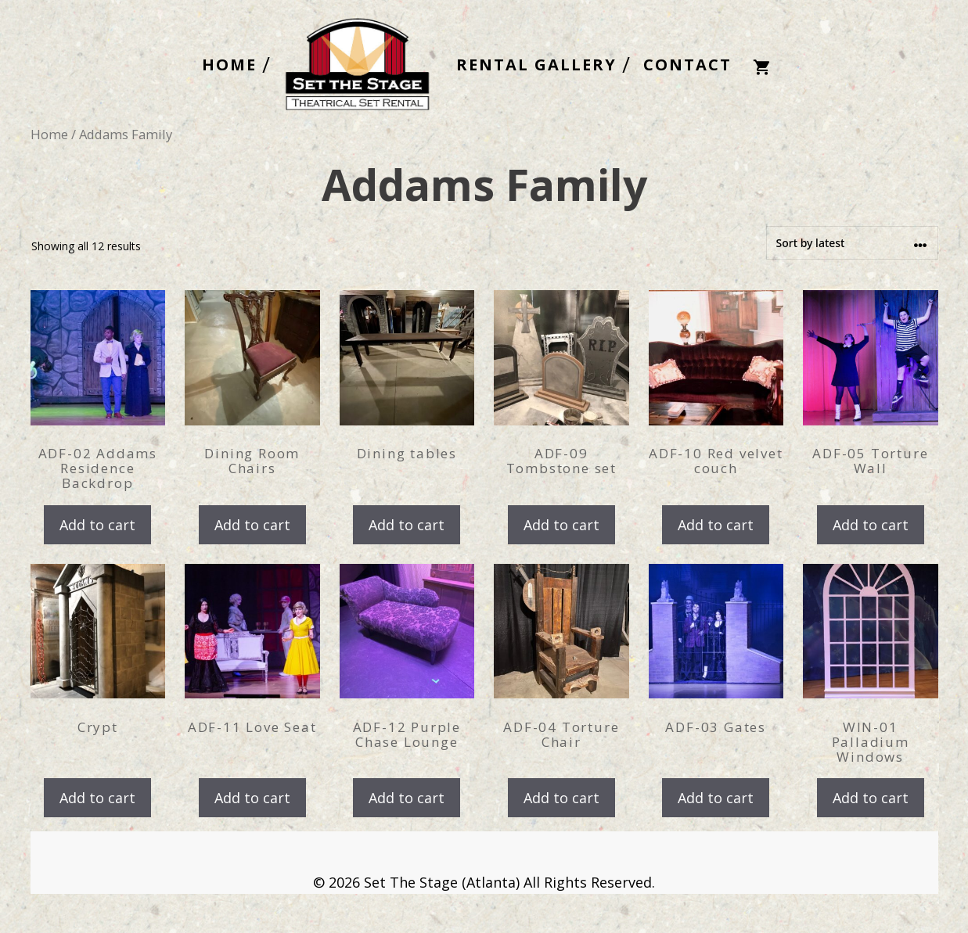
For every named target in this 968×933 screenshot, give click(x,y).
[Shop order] (852, 243)
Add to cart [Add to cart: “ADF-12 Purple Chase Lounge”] (406, 797)
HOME (229, 65)
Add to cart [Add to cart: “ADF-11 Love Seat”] (252, 797)
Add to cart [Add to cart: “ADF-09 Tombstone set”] (561, 524)
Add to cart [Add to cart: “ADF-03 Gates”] (716, 797)
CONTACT (687, 65)
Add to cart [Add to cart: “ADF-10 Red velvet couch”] (716, 524)
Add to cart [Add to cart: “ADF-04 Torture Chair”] (561, 797)
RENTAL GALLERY (536, 65)
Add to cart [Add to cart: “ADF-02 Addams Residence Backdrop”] (97, 524)
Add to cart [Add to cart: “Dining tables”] (406, 524)
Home (49, 134)
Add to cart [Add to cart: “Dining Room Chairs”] (252, 524)
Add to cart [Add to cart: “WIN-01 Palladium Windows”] (871, 797)
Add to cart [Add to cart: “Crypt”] (97, 797)
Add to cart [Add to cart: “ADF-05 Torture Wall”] (871, 524)
